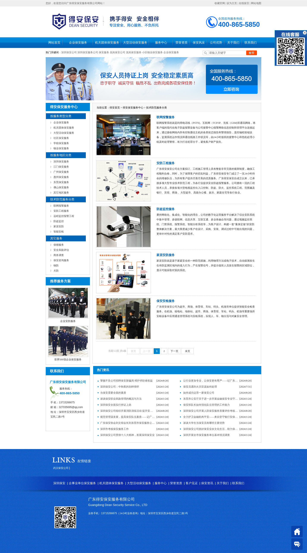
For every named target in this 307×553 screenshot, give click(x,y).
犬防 (56, 270)
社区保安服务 (61, 138)
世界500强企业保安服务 (67, 359)
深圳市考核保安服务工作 (114, 428)
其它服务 (56, 238)
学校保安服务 (61, 143)
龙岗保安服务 (133, 52)
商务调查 (58, 255)
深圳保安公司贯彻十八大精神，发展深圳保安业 (127, 435)
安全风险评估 (61, 250)
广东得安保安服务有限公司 (111, 499)
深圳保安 (59, 483)
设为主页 (232, 3)
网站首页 (54, 42)
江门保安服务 (61, 166)
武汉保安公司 (61, 468)
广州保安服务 (61, 172)
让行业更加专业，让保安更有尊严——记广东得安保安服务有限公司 (210, 380)
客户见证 (192, 483)
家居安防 (58, 226)
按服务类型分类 (60, 116)
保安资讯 (207, 483)
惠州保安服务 (61, 177)
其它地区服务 (61, 192)
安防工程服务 (61, 211)
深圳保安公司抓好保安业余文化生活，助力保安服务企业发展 (210, 428)
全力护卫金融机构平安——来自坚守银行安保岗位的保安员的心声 (210, 416)
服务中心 (161, 42)
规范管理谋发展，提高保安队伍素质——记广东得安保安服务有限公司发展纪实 (127, 416)
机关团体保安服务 (107, 42)
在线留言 (244, 3)
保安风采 (199, 42)
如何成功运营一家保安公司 (198, 392)
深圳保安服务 (61, 161)
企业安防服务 (68, 321)
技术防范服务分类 (62, 199)
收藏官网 (220, 3)
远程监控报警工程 (63, 216)
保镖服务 (58, 245)
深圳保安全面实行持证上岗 (115, 404)
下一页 (174, 351)
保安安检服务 (166, 301)
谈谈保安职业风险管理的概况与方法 (121, 398)
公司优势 (216, 42)
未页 (187, 351)
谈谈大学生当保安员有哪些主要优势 (204, 422)
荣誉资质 (181, 42)
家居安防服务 (166, 255)
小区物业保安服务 (152, 52)
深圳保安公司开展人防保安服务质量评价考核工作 (210, 410)
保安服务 (104, 52)
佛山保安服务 (61, 187)
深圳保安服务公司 (87, 52)
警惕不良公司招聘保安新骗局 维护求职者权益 (126, 380)
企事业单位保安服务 (82, 483)
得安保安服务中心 (133, 107)
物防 (56, 265)
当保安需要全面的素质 (113, 392)
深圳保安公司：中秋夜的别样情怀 (119, 386)
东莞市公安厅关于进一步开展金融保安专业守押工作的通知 (210, 398)
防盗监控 (58, 221)
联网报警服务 (61, 205)
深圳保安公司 (69, 52)
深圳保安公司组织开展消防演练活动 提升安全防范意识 (127, 410)
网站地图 (256, 3)
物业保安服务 (61, 148)
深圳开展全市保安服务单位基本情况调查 (206, 435)
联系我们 (250, 42)
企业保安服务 (78, 42)
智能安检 (58, 231)
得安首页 (115, 107)
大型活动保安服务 (135, 42)
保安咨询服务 (61, 260)
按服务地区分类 (60, 155)
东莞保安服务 (61, 182)
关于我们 (233, 42)
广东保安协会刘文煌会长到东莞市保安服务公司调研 (127, 422)
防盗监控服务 (166, 209)
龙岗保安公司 (117, 52)
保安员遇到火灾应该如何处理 (200, 386)
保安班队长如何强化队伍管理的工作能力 (206, 404)
